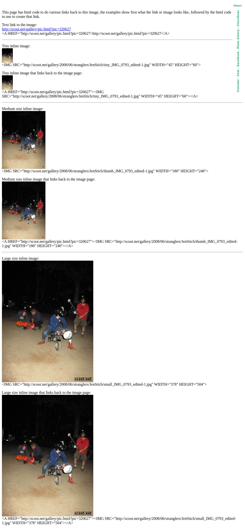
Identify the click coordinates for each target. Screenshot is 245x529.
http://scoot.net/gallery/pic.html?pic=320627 (36, 29)
